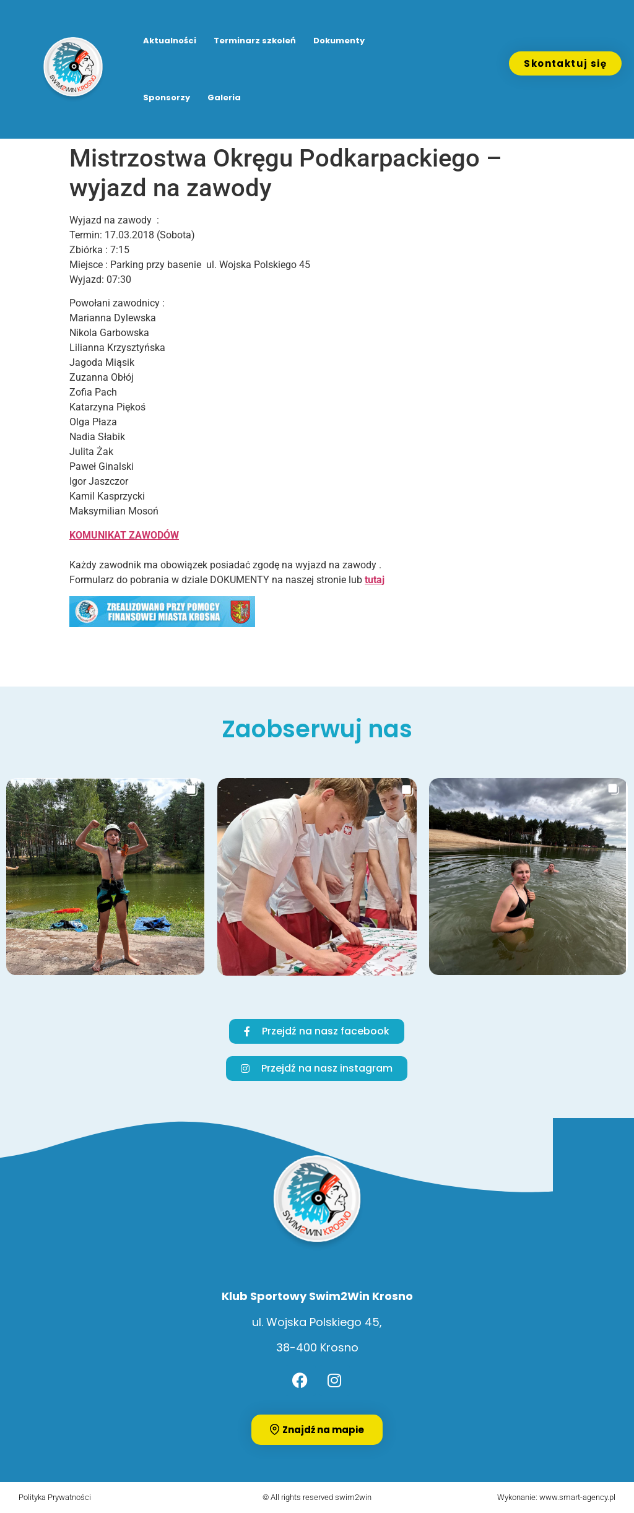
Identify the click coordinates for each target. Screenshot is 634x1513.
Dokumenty (339, 40)
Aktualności (169, 40)
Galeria (224, 97)
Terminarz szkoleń (255, 40)
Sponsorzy (166, 97)
